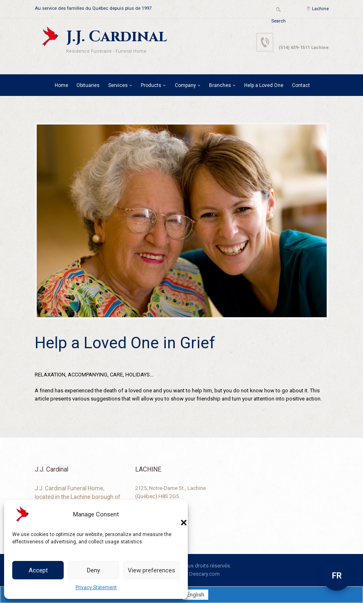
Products (151, 85)
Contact (301, 85)
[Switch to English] (195, 595)
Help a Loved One (263, 85)
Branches (220, 85)
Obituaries (88, 85)
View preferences (151, 570)
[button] (175, 514)
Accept (38, 570)
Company (185, 85)
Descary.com (204, 574)
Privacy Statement (96, 587)
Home (61, 85)
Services (118, 85)
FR (337, 576)
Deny (93, 570)
